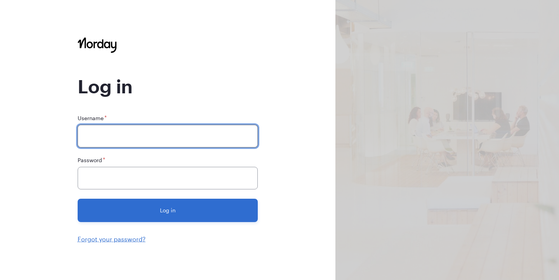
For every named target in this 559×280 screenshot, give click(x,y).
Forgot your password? (112, 239)
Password (90, 160)
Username (91, 118)
